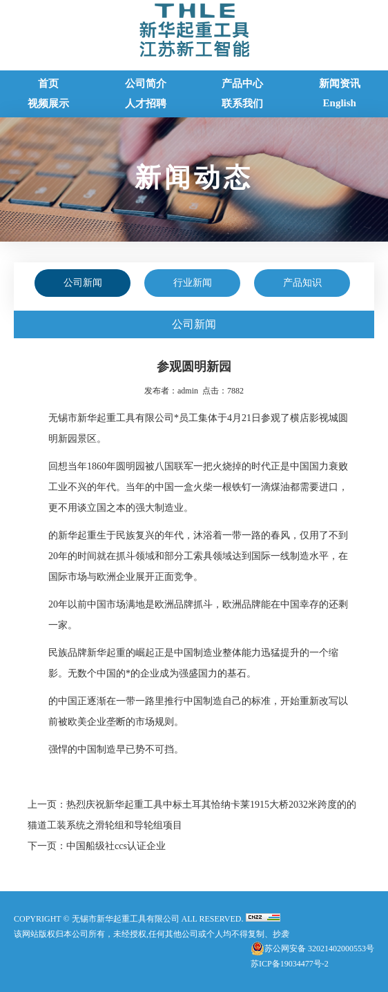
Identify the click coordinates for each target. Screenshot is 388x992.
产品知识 (302, 283)
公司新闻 (83, 283)
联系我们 (242, 103)
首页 (48, 83)
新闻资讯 (339, 83)
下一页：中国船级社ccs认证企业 (97, 846)
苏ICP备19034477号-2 (290, 964)
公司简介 (145, 83)
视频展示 (48, 103)
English (339, 102)
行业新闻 (192, 283)
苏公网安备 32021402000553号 (319, 948)
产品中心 (242, 83)
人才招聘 (145, 103)
